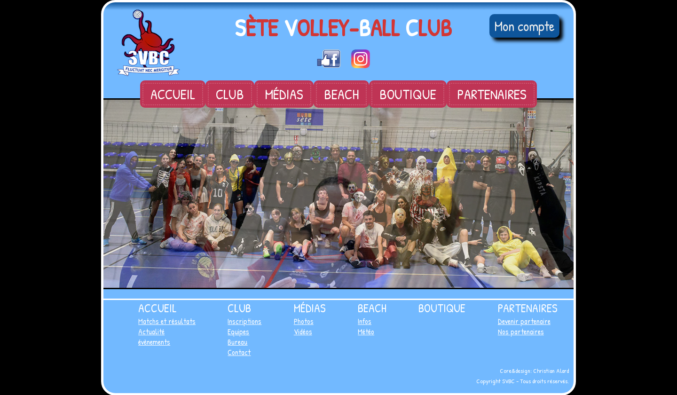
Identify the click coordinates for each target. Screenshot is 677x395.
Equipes (238, 331)
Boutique (407, 94)
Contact (239, 352)
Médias (284, 94)
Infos (364, 321)
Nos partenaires (521, 331)
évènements (154, 342)
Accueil (172, 94)
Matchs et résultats (167, 321)
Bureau (237, 342)
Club (230, 94)
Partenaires (492, 94)
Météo (366, 331)
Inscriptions (244, 321)
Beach (341, 94)
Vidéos (303, 331)
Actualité (151, 331)
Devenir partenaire (524, 321)
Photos (304, 321)
